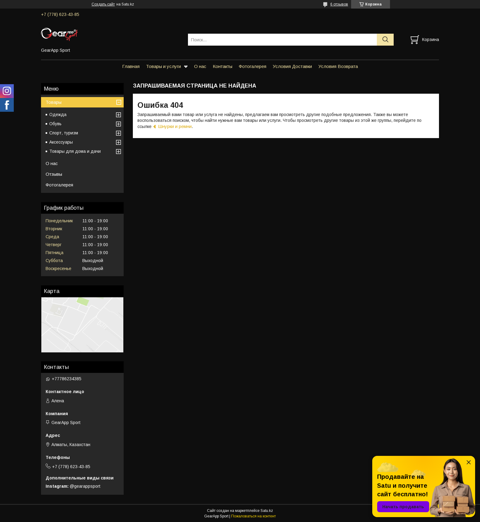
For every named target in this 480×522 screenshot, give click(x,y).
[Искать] (385, 40)
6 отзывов (339, 4)
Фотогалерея (252, 66)
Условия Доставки (292, 66)
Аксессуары (61, 142)
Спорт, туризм (63, 132)
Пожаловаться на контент (253, 516)
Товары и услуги (163, 66)
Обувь (55, 123)
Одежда (57, 114)
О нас (200, 66)
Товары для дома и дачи (75, 151)
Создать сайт (103, 4)
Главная (131, 66)
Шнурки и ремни (175, 126)
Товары (54, 102)
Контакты (222, 66)
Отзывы (54, 174)
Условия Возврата (338, 66)
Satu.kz (267, 511)
